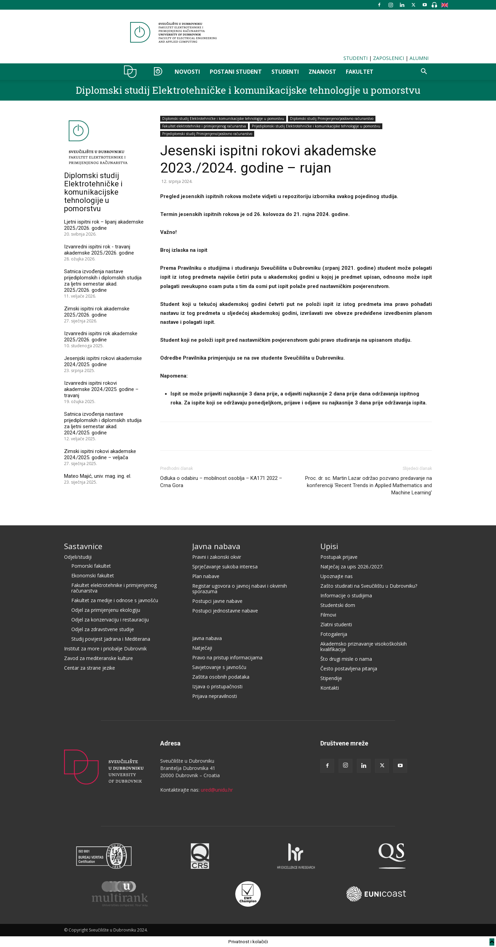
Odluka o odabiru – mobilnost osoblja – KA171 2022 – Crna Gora (221, 481)
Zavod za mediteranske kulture (98, 658)
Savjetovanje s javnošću (219, 667)
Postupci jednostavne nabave (225, 610)
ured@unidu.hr (217, 789)
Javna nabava (216, 546)
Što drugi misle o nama (346, 659)
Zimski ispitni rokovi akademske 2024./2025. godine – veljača (100, 454)
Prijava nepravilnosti (214, 696)
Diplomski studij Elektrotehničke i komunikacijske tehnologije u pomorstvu (248, 90)
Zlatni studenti (336, 624)
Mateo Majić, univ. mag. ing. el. (97, 476)
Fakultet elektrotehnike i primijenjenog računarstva (204, 126)
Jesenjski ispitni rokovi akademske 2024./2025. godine (103, 361)
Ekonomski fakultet (92, 575)
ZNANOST (322, 71)
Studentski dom (337, 605)
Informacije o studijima (346, 595)
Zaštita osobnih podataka (220, 676)
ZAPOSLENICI (388, 58)
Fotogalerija (333, 634)
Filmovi (328, 614)
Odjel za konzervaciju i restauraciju (110, 619)
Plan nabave (205, 576)
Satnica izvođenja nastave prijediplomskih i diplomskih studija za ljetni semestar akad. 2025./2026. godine (103, 280)
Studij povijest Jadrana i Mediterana (110, 639)
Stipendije (331, 678)
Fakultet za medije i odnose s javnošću (114, 600)
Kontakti (329, 687)
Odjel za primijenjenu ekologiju (105, 610)
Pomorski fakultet (91, 566)
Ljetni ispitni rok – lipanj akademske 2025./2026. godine (104, 225)
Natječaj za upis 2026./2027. (351, 566)
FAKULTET (359, 71)
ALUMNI (419, 58)
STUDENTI (355, 58)
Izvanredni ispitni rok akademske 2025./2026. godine (100, 336)
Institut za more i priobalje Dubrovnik (105, 648)
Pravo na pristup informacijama (227, 657)
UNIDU (132, 71)
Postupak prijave (339, 557)
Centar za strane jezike (89, 668)
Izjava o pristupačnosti (217, 686)
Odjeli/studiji (78, 557)
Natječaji (202, 648)
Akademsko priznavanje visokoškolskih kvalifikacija (363, 646)
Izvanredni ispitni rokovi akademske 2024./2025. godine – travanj (101, 389)
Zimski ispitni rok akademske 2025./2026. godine (97, 312)
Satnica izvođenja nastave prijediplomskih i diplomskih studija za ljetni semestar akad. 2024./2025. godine (103, 423)
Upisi (329, 546)
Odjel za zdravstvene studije (102, 629)
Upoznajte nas (336, 576)
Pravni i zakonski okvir (216, 557)
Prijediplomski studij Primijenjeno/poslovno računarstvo (207, 133)
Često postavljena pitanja (348, 668)
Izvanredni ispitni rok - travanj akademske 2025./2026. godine (99, 250)
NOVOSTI (187, 71)
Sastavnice (83, 546)
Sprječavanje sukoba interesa (225, 566)
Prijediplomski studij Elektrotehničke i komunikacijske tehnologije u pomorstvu (316, 126)
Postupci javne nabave (217, 601)
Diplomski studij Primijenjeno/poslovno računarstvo (331, 118)
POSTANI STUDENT (236, 71)
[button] (423, 72)
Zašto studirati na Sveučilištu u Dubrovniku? (368, 586)
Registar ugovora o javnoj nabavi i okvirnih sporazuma (239, 589)
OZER (158, 71)
